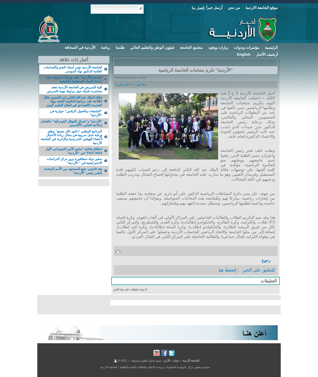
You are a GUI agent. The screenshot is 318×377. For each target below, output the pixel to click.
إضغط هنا (227, 270)
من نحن (234, 7)
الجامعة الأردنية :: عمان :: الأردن (181, 360)
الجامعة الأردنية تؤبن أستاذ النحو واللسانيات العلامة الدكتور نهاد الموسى (73, 69)
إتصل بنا (198, 8)
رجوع (266, 260)
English (243, 54)
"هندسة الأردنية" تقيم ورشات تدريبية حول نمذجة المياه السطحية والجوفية (74, 79)
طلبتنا (120, 47)
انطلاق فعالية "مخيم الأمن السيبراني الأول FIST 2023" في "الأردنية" (73, 151)
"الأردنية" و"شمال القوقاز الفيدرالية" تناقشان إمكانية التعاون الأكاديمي (71, 123)
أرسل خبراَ (214, 7)
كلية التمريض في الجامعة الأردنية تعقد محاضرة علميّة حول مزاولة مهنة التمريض (74, 89)
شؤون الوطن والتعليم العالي (152, 47)
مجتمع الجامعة (191, 47)
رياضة (105, 47)
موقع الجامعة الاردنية (261, 7)
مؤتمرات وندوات (246, 47)
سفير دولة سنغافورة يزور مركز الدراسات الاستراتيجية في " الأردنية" (74, 161)
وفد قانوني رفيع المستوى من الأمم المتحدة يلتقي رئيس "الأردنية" (73, 171)
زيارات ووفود (218, 47)
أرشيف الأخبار (267, 54)
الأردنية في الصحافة (80, 47)
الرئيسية (271, 47)
